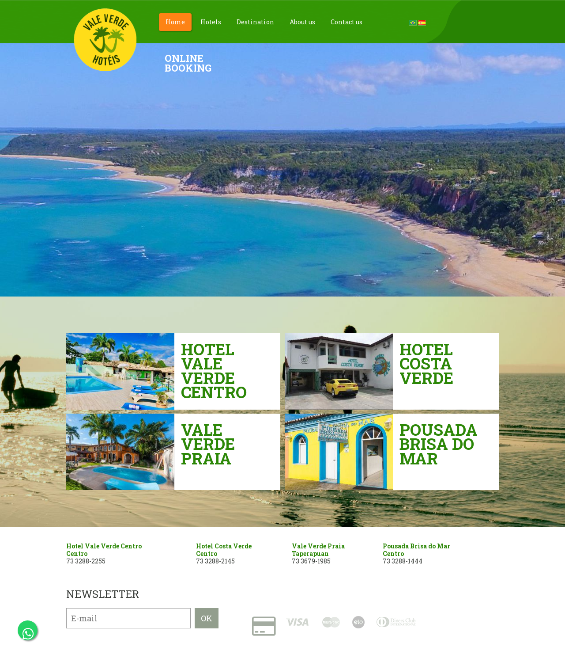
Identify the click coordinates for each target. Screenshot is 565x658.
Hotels (210, 22)
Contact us (346, 22)
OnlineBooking (188, 63)
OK (206, 618)
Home (175, 22)
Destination (255, 22)
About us (302, 22)
